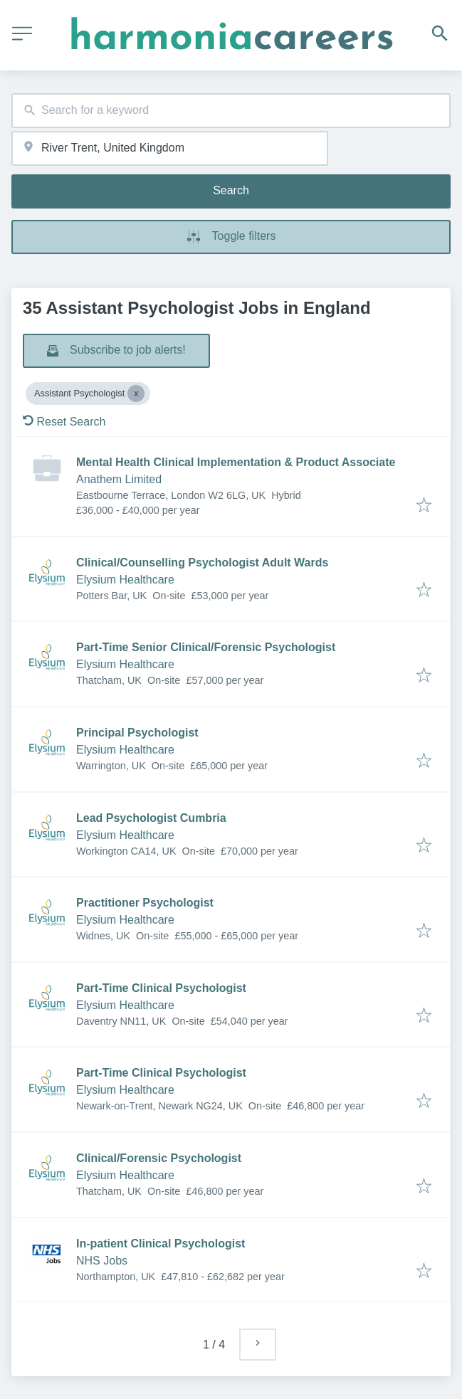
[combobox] (231, 110)
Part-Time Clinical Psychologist (161, 988)
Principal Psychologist (137, 733)
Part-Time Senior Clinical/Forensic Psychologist (205, 647)
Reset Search (64, 422)
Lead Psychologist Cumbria (151, 818)
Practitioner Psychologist (145, 903)
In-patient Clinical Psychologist (160, 1243)
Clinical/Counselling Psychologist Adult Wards (202, 562)
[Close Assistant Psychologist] (136, 393)
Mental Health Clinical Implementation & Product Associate (235, 462)
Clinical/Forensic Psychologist (158, 1158)
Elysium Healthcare (125, 580)
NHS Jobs (101, 1261)
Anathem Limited (119, 479)
